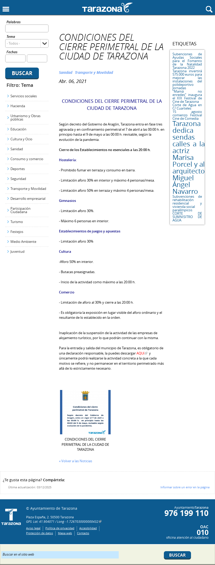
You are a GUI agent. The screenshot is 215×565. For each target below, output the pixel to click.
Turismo (16, 221)
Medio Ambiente (23, 241)
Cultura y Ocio (21, 139)
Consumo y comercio (26, 159)
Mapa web (65, 533)
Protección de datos (39, 533)
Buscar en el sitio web (18, 554)
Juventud (17, 251)
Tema (11, 37)
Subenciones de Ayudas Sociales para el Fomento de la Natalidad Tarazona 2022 (187, 61)
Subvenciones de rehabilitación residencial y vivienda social (187, 201)
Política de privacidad (59, 528)
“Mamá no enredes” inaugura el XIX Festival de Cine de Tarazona (187, 96)
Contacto (83, 533)
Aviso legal (33, 528)
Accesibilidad (88, 528)
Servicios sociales (23, 96)
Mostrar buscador (209, 9)
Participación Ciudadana (20, 210)
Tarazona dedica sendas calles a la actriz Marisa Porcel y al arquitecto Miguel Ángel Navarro (188, 157)
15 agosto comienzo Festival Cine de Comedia (187, 115)
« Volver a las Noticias (75, 461)
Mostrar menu (6, 9)
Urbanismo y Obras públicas (25, 117)
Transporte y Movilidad (28, 188)
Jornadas (179, 88)
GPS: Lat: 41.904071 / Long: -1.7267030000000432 (62, 521)
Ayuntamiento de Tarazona (107, 7)
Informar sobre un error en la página (185, 487)
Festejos (16, 231)
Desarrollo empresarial (27, 198)
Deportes (17, 168)
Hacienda (17, 106)
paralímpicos (182, 210)
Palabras (14, 22)
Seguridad (18, 178)
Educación (18, 129)
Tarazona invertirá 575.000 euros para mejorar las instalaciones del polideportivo (187, 78)
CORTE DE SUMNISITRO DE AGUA (187, 217)
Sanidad (16, 149)
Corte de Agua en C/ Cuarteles (187, 107)
